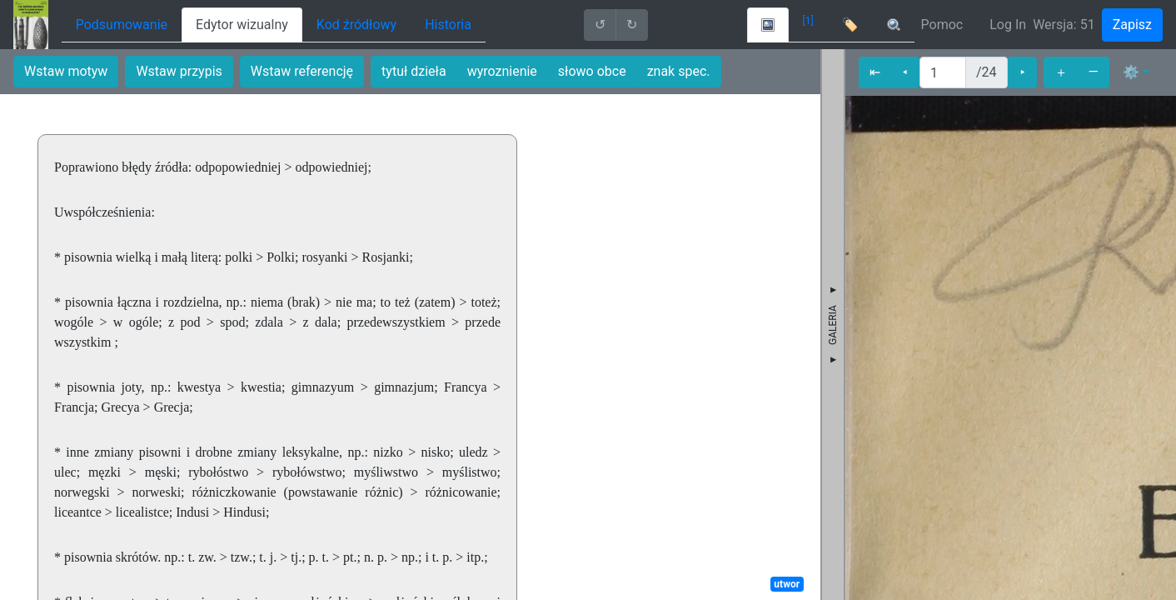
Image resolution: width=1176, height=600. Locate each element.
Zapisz (1132, 24)
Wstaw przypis (179, 71)
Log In (1007, 24)
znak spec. (678, 71)
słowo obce (592, 71)
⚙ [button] (1131, 72)
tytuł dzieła (413, 71)
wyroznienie (502, 71)
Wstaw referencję (302, 71)
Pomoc (942, 24)
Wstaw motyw (65, 71)
